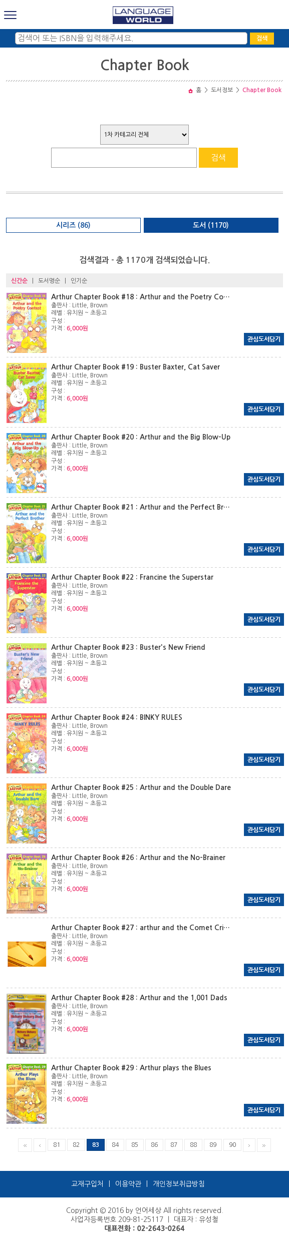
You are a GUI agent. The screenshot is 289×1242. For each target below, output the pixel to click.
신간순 (19, 281)
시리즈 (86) (73, 225)
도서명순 (49, 281)
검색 (261, 39)
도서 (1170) (211, 225)
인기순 (79, 281)
